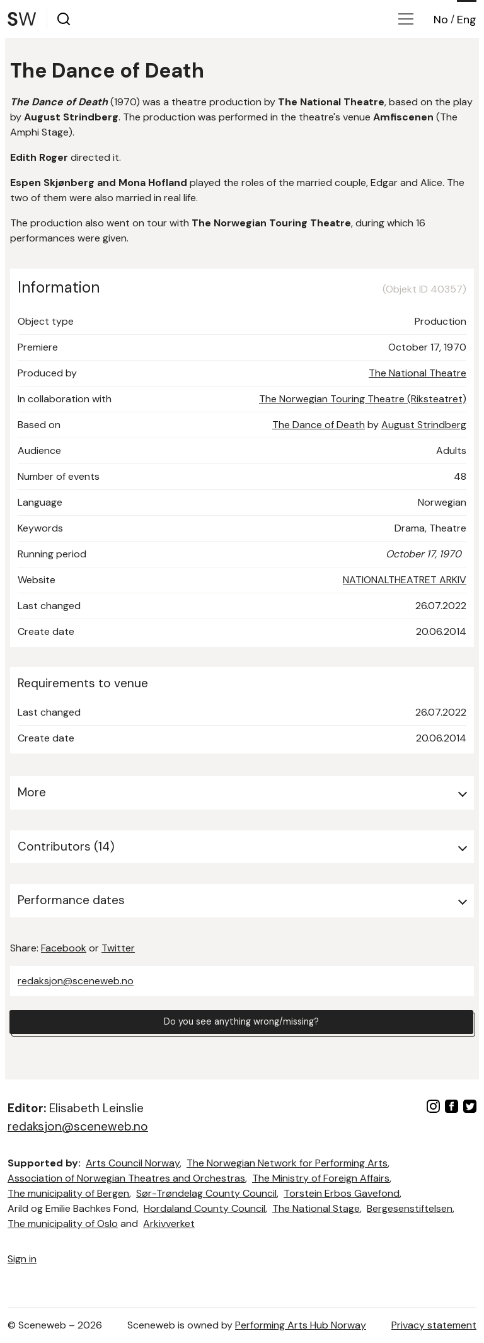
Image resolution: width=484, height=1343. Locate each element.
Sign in (22, 1258)
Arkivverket (169, 1223)
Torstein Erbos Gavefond (342, 1193)
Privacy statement (433, 1325)
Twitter (118, 948)
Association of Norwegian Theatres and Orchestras (126, 1178)
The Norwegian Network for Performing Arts (287, 1163)
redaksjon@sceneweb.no (76, 980)
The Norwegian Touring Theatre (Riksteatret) (362, 398)
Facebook (63, 948)
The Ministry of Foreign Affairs (320, 1178)
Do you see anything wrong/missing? (241, 1023)
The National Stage (316, 1208)
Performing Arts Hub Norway (300, 1325)
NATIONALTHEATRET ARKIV (404, 579)
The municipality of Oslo (63, 1223)
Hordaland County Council (204, 1208)
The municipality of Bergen (68, 1193)
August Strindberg (423, 424)
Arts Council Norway (133, 1163)
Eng (466, 19)
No (441, 19)
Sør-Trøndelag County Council (206, 1193)
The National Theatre (417, 373)
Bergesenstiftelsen (409, 1208)
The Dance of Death (318, 424)
